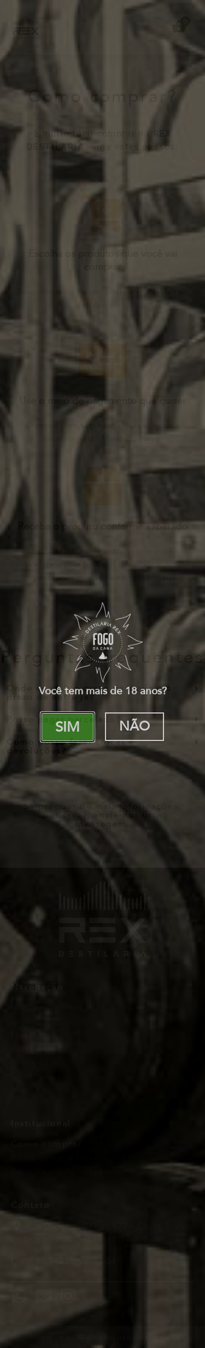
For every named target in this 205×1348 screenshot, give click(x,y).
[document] (102, 674)
